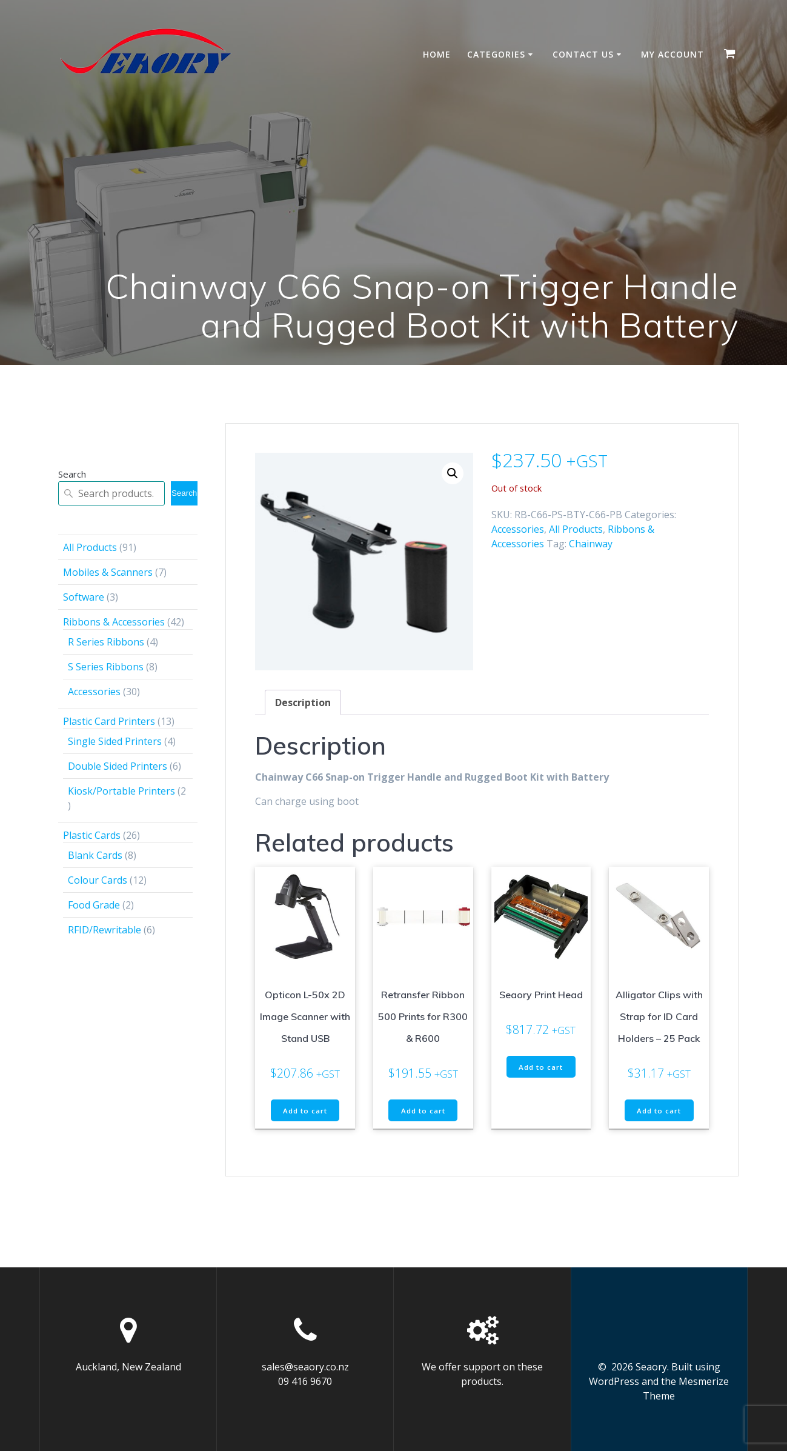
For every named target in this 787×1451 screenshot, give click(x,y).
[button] (452, 473)
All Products (576, 529)
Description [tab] (303, 702)
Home (437, 54)
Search (72, 474)
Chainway (591, 543)
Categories (496, 54)
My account (672, 54)
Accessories (517, 529)
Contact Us (583, 54)
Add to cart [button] (305, 1111)
